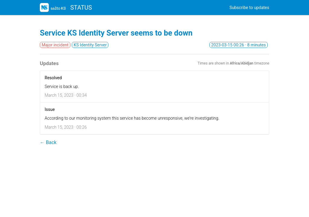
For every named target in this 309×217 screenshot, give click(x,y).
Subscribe (249, 7)
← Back (48, 142)
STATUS (66, 7)
